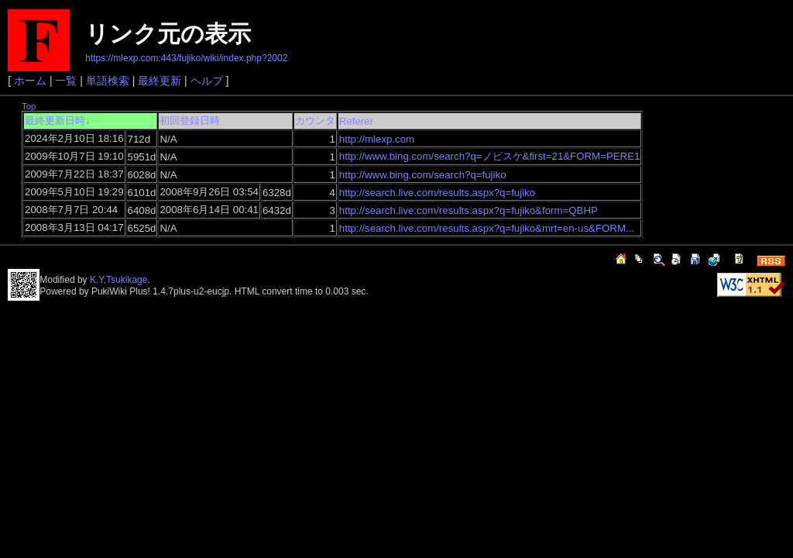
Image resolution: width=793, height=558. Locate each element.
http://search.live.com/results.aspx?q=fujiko (437, 192)
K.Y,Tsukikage (119, 279)
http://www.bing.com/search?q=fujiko (422, 175)
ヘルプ (207, 80)
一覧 (66, 80)
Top (29, 106)
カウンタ (315, 120)
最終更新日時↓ (58, 120)
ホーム (30, 80)
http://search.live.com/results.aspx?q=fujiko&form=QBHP (468, 210)
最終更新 (159, 80)
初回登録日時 (190, 120)
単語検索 (107, 80)
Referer (356, 121)
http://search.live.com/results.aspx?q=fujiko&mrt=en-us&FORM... (486, 228)
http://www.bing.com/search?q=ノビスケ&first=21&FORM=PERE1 (489, 156)
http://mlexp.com (376, 139)
